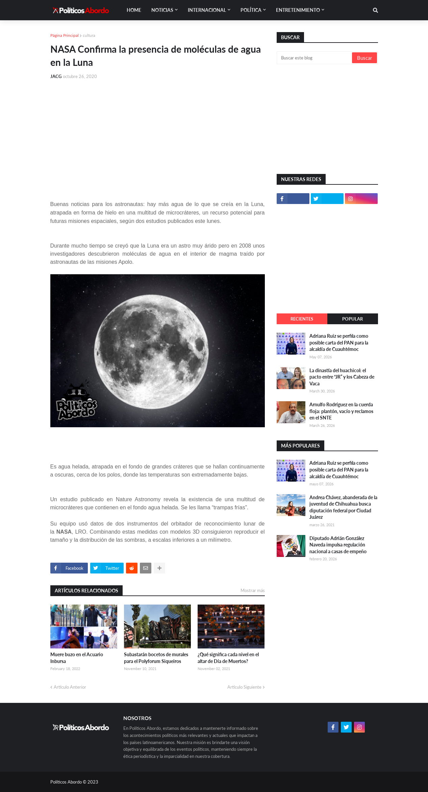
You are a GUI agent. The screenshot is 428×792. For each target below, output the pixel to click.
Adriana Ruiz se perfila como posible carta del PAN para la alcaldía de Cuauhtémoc (338, 342)
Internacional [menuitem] (207, 10)
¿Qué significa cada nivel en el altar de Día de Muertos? (228, 658)
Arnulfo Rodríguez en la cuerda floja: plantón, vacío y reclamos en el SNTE (341, 411)
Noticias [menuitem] (162, 10)
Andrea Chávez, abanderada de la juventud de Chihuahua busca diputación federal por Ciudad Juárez (343, 507)
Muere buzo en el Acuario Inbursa (76, 658)
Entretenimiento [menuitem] (298, 10)
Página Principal (64, 35)
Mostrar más (253, 590)
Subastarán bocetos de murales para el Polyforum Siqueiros (156, 658)
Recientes (302, 319)
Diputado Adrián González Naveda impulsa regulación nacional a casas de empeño (338, 544)
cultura (89, 35)
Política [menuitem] (251, 10)
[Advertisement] (157, 135)
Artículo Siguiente (244, 687)
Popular (352, 319)
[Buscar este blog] (315, 57)
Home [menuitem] (134, 10)
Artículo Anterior (70, 687)
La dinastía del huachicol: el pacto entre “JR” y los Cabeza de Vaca (341, 376)
